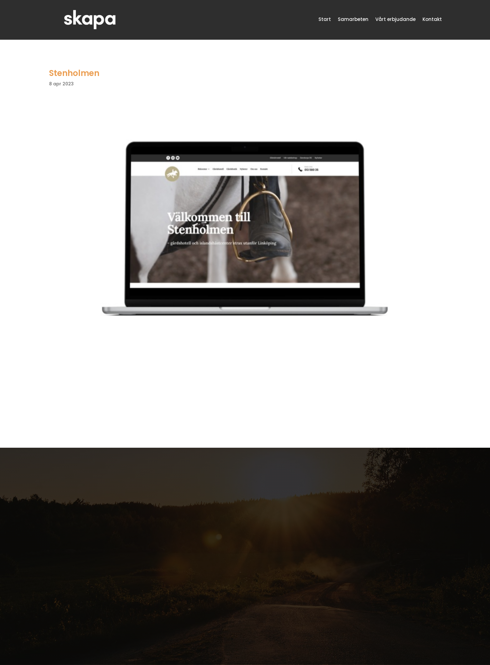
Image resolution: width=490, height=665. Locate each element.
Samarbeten (353, 19)
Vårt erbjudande (395, 19)
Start (324, 19)
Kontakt (432, 19)
